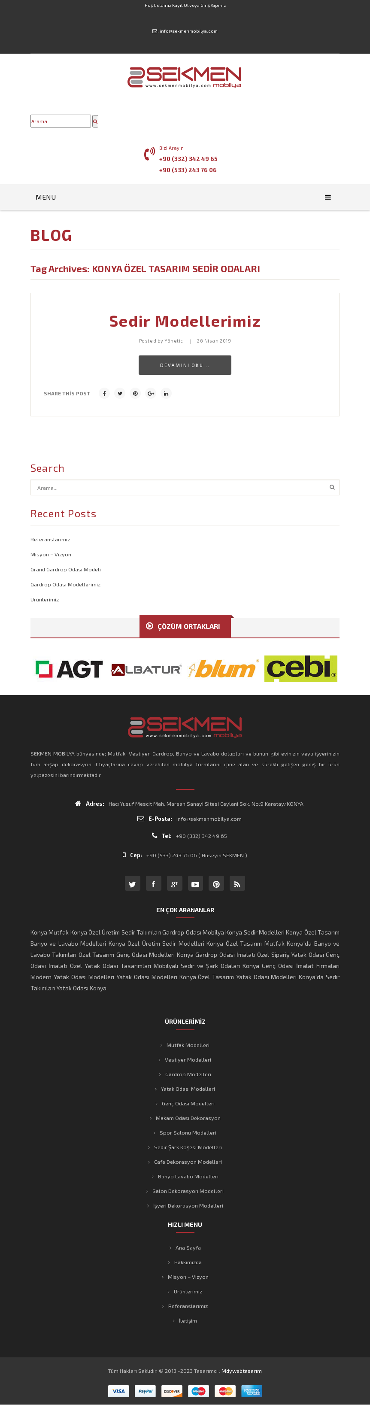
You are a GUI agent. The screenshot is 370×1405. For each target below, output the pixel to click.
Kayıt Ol (180, 5)
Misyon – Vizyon (50, 554)
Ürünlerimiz (44, 599)
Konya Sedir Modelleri (255, 932)
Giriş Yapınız (213, 5)
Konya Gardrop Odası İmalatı (216, 954)
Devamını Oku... (185, 365)
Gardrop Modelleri (188, 1074)
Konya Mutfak (49, 932)
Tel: (162, 835)
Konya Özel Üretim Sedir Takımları (115, 932)
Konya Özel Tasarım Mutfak (245, 943)
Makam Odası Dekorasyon (188, 1117)
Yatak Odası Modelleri (146, 976)
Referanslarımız (50, 539)
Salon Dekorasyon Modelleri (188, 1190)
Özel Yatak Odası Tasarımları (110, 965)
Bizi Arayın (171, 148)
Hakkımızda (188, 1262)
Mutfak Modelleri (188, 1044)
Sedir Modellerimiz (185, 320)
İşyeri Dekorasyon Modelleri (188, 1205)
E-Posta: (154, 818)
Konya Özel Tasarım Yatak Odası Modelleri (238, 976)
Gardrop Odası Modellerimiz (65, 584)
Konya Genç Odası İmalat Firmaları (291, 965)
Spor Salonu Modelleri (188, 1132)
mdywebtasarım (241, 1370)
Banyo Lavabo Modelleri (188, 1176)
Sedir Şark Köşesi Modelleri (188, 1147)
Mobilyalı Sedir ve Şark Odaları (197, 965)
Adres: (89, 803)
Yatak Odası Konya (81, 988)
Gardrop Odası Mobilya (193, 932)
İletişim (188, 1320)
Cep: (132, 855)
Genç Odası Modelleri (188, 1103)
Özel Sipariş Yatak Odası (290, 954)
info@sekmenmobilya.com (189, 30)
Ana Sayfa (188, 1247)
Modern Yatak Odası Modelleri (72, 976)
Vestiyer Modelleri (188, 1059)
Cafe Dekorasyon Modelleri (188, 1161)
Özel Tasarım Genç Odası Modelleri (127, 954)
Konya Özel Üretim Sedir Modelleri (156, 943)
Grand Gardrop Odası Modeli (65, 569)
